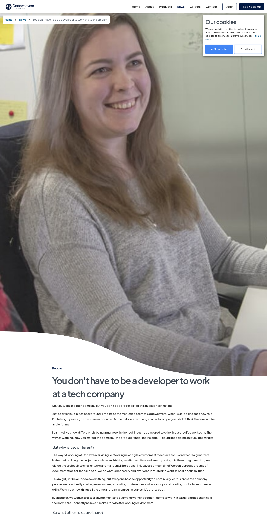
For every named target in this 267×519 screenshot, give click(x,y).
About (149, 6)
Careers (195, 6)
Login (229, 6)
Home (136, 6)
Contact (211, 6)
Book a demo (252, 6)
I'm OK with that (219, 49)
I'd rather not (248, 49)
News (180, 6)
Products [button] (165, 6)
